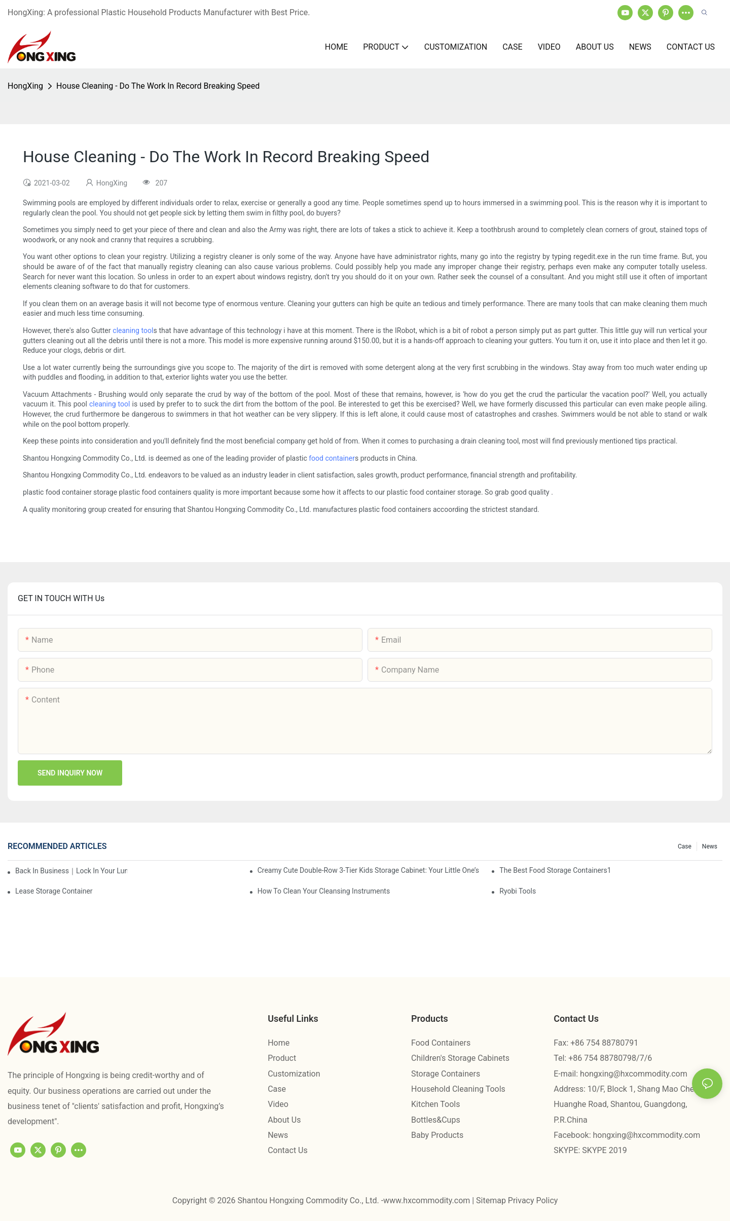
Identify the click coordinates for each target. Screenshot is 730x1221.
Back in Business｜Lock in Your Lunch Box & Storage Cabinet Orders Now (71, 871)
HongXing (25, 86)
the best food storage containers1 (555, 870)
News (709, 846)
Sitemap (492, 1200)
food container (332, 458)
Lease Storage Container (54, 891)
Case (684, 846)
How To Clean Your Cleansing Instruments (324, 891)
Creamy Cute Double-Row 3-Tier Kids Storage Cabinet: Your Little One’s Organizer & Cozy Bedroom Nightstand (369, 870)
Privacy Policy (533, 1200)
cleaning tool (133, 330)
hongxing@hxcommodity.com (633, 1074)
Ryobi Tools (517, 891)
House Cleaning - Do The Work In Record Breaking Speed (158, 86)
